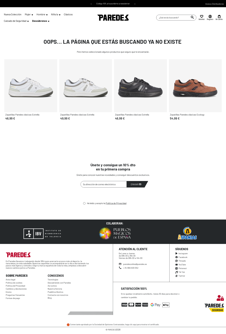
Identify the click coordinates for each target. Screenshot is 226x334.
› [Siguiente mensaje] (134, 3)
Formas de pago (13, 298)
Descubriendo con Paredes (59, 283)
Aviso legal (10, 279)
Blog (50, 298)
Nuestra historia (55, 289)
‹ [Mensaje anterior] (91, 3)
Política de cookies (14, 283)
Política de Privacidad (116, 203)
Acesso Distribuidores (214, 4)
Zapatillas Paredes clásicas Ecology (187, 114)
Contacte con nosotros (58, 295)
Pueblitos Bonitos (55, 292)
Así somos (52, 286)
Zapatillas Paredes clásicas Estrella (22, 114)
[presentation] (102, 195)
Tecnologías (53, 279)
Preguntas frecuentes (15, 295)
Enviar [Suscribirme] (136, 184)
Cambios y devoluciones (16, 289)
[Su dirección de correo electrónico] (104, 184)
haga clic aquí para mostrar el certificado (142, 324)
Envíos (9, 292)
